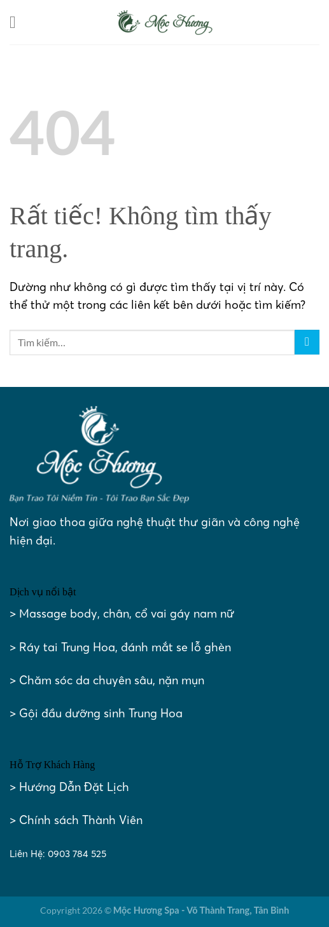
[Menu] (18, 22)
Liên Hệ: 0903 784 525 (58, 854)
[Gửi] (307, 342)
